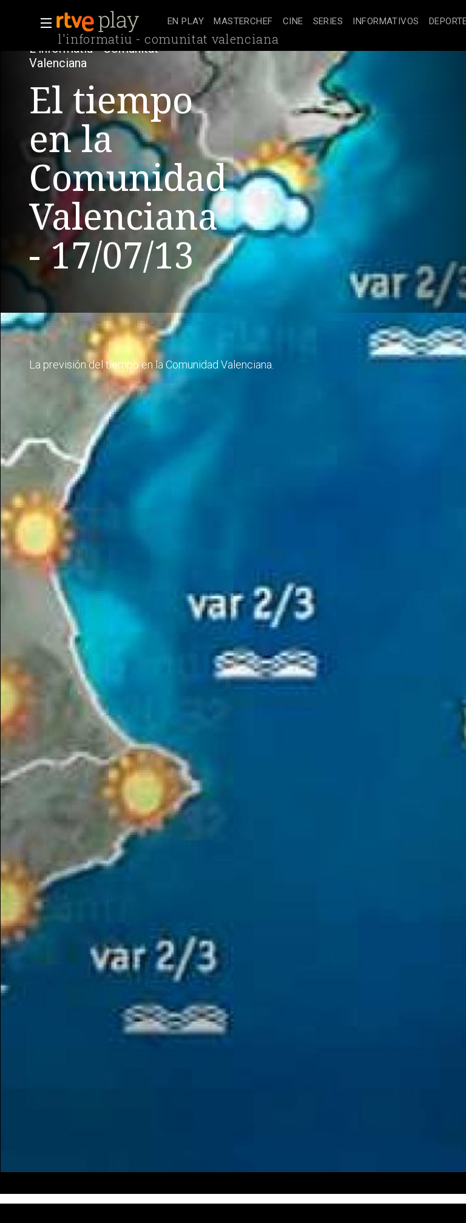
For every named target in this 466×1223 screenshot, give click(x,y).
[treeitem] (185, 22)
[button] (42, 23)
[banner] (109, 22)
